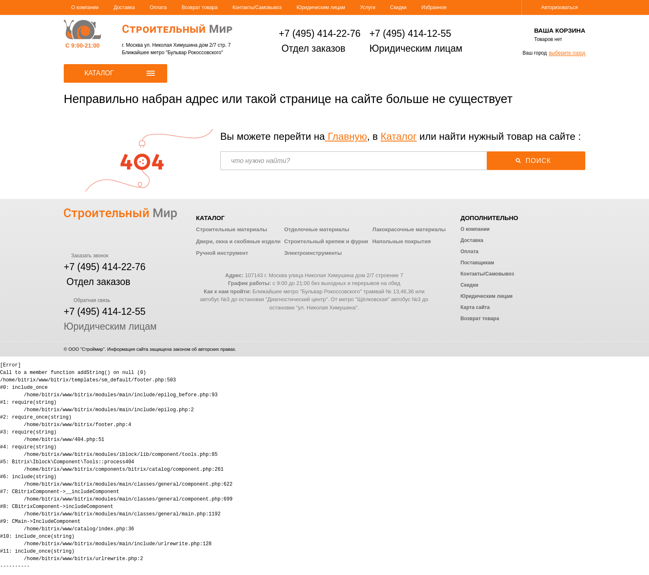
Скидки (398, 7)
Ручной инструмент (222, 253)
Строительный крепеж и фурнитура (332, 241)
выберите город (567, 53)
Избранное (434, 7)
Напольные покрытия (401, 241)
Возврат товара (200, 7)
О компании (85, 7)
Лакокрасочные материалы (408, 229)
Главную (346, 136)
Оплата (158, 7)
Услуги (367, 7)
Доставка (124, 7)
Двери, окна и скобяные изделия (240, 241)
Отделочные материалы (316, 229)
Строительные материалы (231, 229)
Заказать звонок (86, 256)
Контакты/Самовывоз (257, 7)
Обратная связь (87, 300)
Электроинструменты (312, 253)
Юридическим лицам (321, 7)
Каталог (398, 136)
